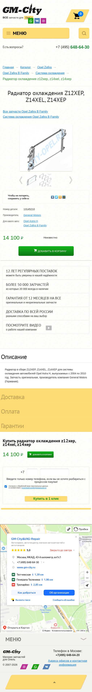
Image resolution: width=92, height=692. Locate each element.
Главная (8, 67)
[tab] (46, 355)
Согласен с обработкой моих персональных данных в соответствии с (28, 487)
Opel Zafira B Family (16, 73)
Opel (27, 17)
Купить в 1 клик (46, 498)
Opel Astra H (31, 221)
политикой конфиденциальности (34, 488)
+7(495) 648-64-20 (68, 655)
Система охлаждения (50, 73)
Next (70, 180)
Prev (21, 180)
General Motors (32, 215)
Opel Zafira (44, 67)
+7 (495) (72, 47)
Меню (19, 33)
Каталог (25, 67)
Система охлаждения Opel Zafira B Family (31, 116)
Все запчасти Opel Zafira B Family (25, 111)
